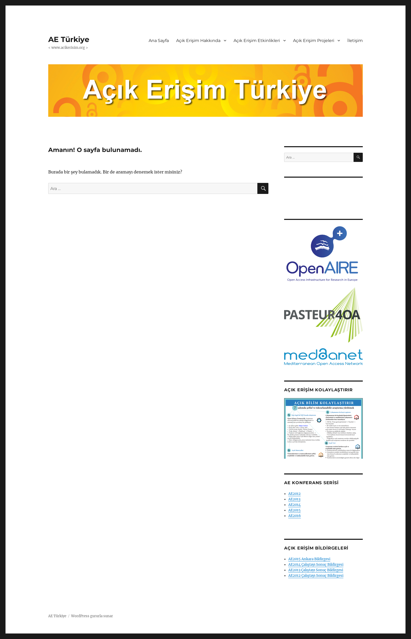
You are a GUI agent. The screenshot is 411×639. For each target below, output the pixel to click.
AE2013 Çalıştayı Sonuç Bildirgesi (315, 570)
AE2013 (294, 499)
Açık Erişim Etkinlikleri (257, 40)
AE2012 (294, 494)
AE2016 (294, 516)
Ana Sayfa (159, 40)
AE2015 (294, 510)
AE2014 (294, 505)
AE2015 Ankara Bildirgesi (309, 559)
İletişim (355, 40)
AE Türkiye (68, 39)
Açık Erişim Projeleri (313, 40)
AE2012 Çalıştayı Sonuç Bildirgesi (315, 575)
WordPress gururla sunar (92, 616)
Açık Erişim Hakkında (198, 40)
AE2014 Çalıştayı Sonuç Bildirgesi (315, 564)
